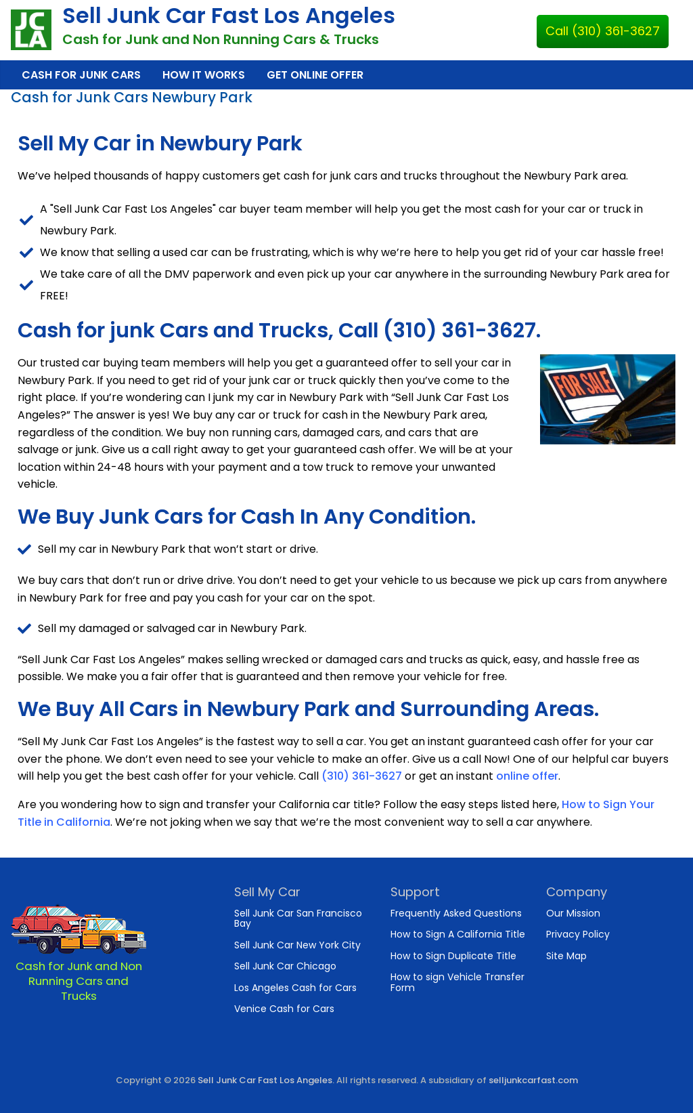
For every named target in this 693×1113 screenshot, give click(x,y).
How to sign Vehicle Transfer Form (457, 982)
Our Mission (573, 913)
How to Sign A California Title (457, 934)
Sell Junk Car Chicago (285, 966)
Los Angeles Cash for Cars (295, 987)
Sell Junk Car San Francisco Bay (298, 918)
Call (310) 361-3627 (602, 30)
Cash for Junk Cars (81, 75)
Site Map (566, 956)
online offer (527, 776)
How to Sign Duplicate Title (453, 956)
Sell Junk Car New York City (297, 945)
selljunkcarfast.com (533, 1080)
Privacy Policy (578, 934)
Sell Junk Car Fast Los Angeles (228, 15)
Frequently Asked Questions (456, 913)
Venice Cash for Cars (284, 1008)
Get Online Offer (315, 75)
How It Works (203, 75)
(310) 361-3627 (361, 776)
